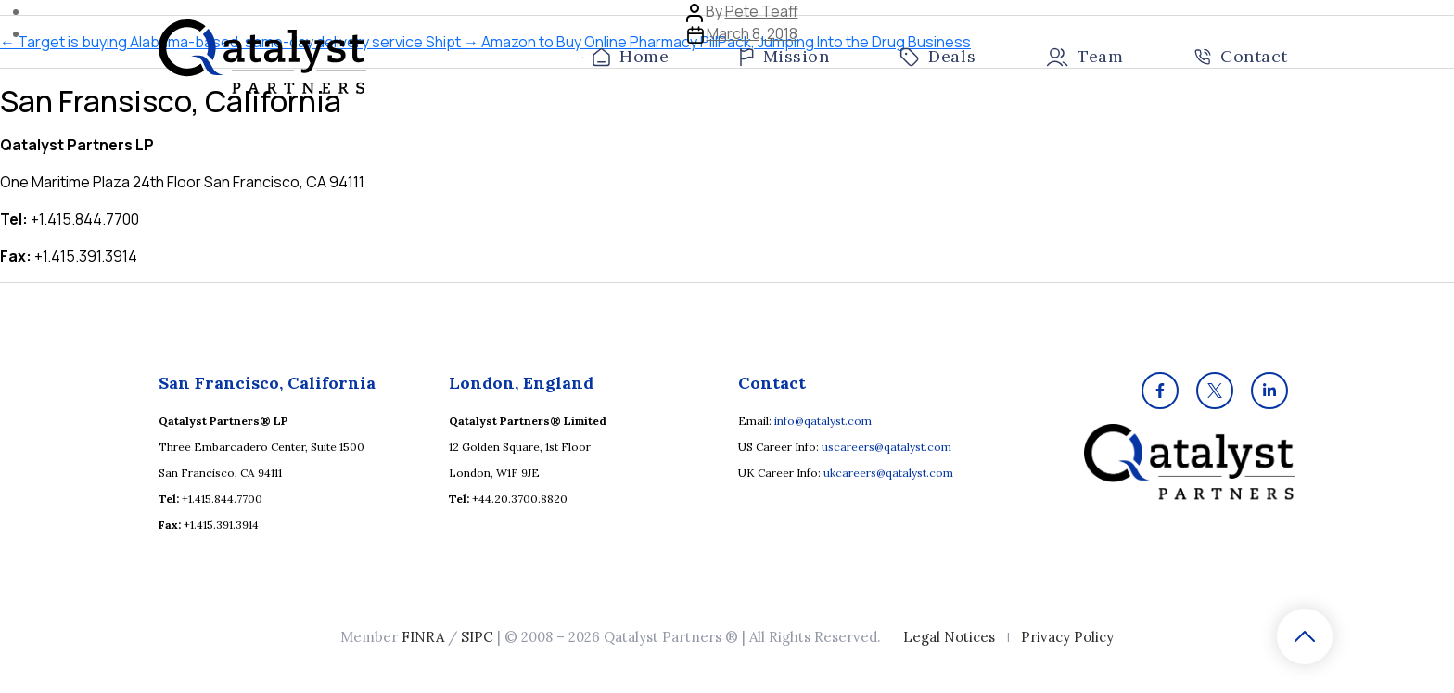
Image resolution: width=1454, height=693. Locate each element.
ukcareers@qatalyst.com (888, 473)
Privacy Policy (1067, 637)
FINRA (423, 637)
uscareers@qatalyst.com (886, 447)
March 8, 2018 (752, 33)
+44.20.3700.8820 (520, 499)
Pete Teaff (761, 11)
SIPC (477, 637)
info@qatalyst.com (823, 421)
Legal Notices (949, 637)
